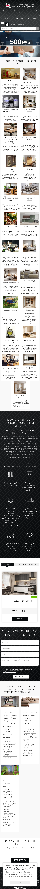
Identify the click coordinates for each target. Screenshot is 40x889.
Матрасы (29, 254)
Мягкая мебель (10, 254)
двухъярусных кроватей (8, 813)
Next (37, 43)
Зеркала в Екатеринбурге (11, 170)
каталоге (26, 448)
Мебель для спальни (10, 283)
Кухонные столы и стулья (29, 198)
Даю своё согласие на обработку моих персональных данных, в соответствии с (19, 671)
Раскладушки (29, 340)
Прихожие (29, 310)
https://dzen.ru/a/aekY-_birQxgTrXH (10, 756)
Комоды (29, 169)
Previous (2, 43)
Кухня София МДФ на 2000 (20, 601)
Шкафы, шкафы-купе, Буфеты (20, 396)
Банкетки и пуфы (29, 281)
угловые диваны (30, 733)
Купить (20, 619)
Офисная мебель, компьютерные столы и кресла (10, 198)
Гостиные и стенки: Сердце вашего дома (10, 110)
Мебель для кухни (29, 226)
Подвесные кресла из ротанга (10, 341)
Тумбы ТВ (29, 368)
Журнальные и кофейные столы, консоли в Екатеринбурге (10, 140)
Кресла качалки (10, 226)
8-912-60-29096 (32, 466)
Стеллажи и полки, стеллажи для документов (10, 370)
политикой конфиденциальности (13, 671)
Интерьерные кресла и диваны (29, 138)
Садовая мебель (10, 310)
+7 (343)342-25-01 (20, 466)
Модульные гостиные (29, 110)
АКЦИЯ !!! (10, 80)
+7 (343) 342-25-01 (9, 18)
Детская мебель (29, 82)
